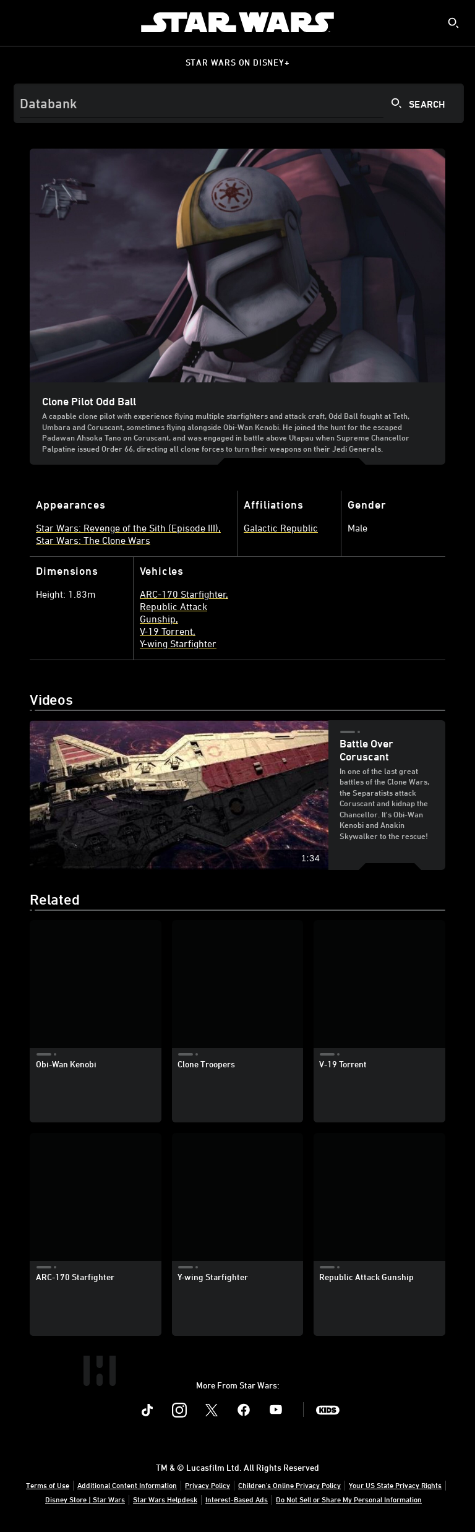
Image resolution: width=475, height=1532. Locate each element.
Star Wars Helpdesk (165, 1499)
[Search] (239, 103)
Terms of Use (47, 1485)
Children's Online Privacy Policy (289, 1485)
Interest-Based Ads (236, 1499)
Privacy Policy (207, 1485)
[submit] (453, 23)
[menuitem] (19, 22)
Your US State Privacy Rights (395, 1485)
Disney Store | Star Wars (85, 1499)
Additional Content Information (127, 1485)
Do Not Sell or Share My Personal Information (349, 1499)
